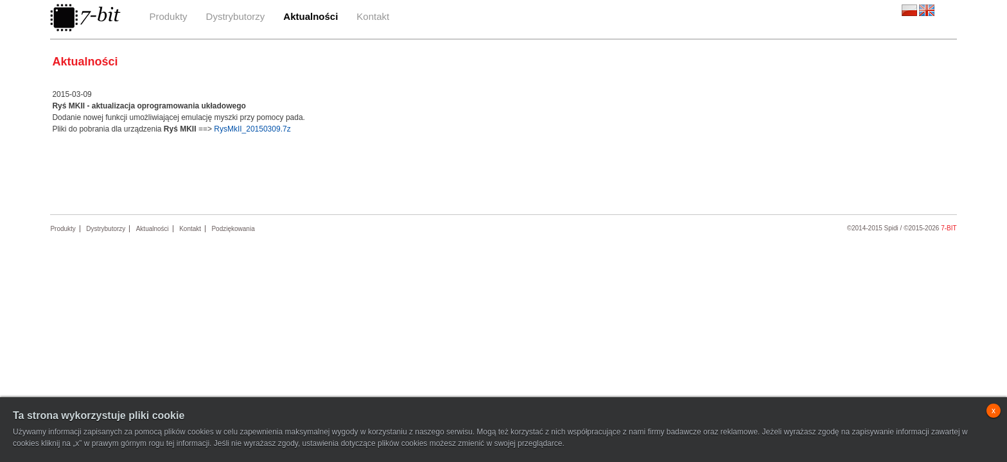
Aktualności (310, 16)
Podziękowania (232, 228)
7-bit (948, 228)
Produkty (168, 16)
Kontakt (372, 16)
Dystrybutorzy (235, 16)
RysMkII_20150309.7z (252, 128)
